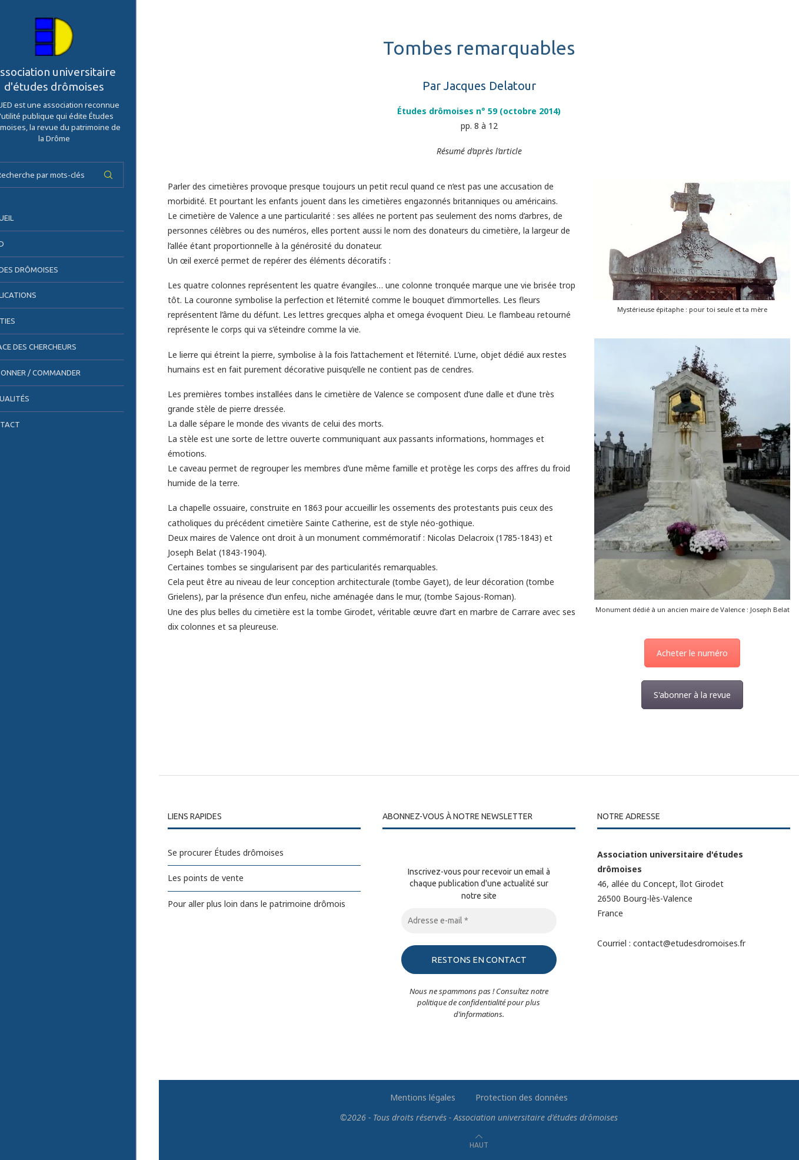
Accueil (26, 218)
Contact (30, 424)
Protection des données (521, 1097)
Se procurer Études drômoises (226, 852)
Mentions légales (422, 1097)
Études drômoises (49, 269)
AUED (22, 244)
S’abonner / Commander (60, 372)
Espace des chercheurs (58, 347)
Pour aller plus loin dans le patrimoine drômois (256, 903)
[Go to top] (479, 1144)
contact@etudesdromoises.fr (689, 943)
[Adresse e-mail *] (479, 920)
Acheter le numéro (692, 653)
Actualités (34, 398)
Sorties (27, 321)
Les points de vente (206, 877)
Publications (38, 295)
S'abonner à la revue (692, 694)
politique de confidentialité (461, 1002)
